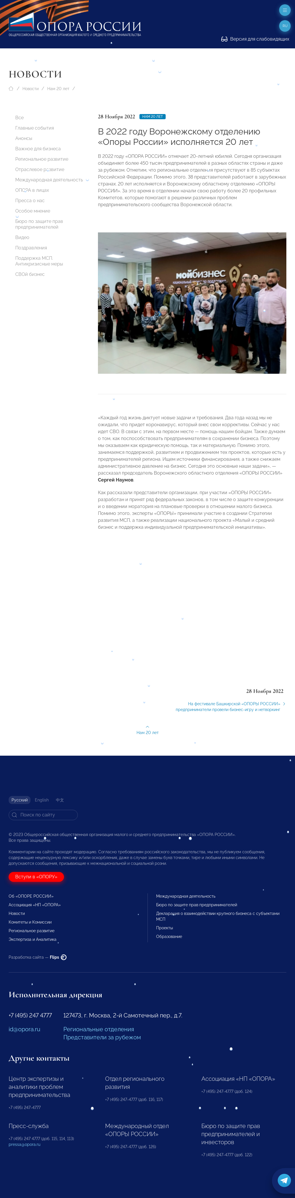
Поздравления (31, 248)
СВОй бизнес (30, 274)
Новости (30, 88)
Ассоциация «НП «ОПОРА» (35, 905)
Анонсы (23, 138)
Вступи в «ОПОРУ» (36, 876)
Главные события (34, 128)
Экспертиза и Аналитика (32, 939)
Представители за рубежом (102, 1037)
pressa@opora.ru (24, 1144)
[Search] (43, 815)
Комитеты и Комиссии (30, 922)
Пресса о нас (30, 200)
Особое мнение (32, 211)
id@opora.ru (24, 1029)
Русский (20, 800)
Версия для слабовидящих (255, 39)
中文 (60, 800)
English (42, 800)
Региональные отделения (98, 1029)
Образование (169, 936)
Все (19, 117)
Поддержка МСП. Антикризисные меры (39, 261)
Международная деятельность (49, 180)
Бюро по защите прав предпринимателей (39, 224)
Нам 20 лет (58, 88)
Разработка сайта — (38, 957)
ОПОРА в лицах (32, 190)
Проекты (164, 928)
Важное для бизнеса (38, 148)
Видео (22, 237)
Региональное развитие (41, 159)
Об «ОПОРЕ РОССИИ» (31, 896)
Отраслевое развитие (39, 169)
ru (285, 26)
